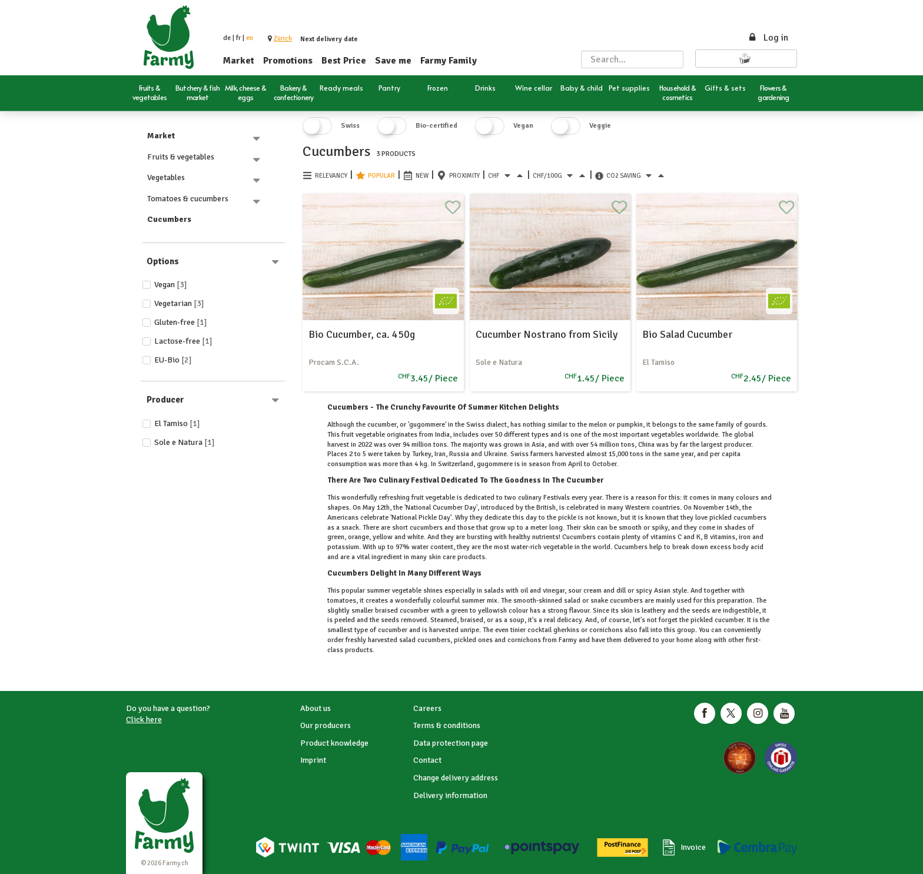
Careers (427, 708)
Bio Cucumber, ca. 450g (361, 334)
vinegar (553, 590)
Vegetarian (179, 303)
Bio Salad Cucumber (687, 334)
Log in (768, 38)
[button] (283, 38)
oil (524, 590)
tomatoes (341, 600)
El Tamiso (177, 423)
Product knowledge (334, 743)
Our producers (325, 725)
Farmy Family (448, 61)
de (227, 38)
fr (238, 38)
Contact (427, 760)
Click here (144, 720)
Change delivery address (455, 778)
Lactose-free (183, 341)
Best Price (343, 61)
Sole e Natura (184, 442)
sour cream (584, 590)
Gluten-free (180, 322)
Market (238, 61)
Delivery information (450, 795)
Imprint (313, 760)
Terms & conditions (446, 725)
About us (315, 708)
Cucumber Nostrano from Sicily (546, 334)
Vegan (170, 285)
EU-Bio (173, 360)
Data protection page (450, 743)
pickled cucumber (716, 620)
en (249, 38)
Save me (393, 61)
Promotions (288, 61)
